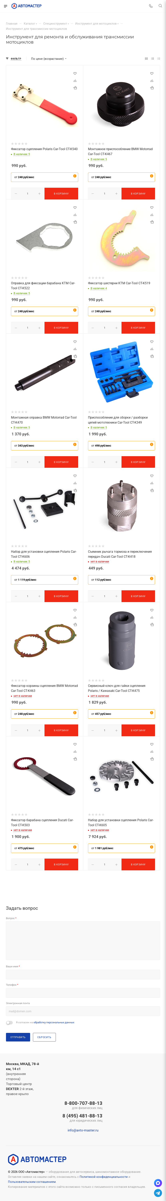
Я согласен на (45, 1019)
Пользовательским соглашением (32, 1179)
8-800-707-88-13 (82, 1103)
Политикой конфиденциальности (104, 1174)
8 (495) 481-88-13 (82, 1116)
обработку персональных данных (54, 1019)
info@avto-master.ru (83, 1128)
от (24, 177)
